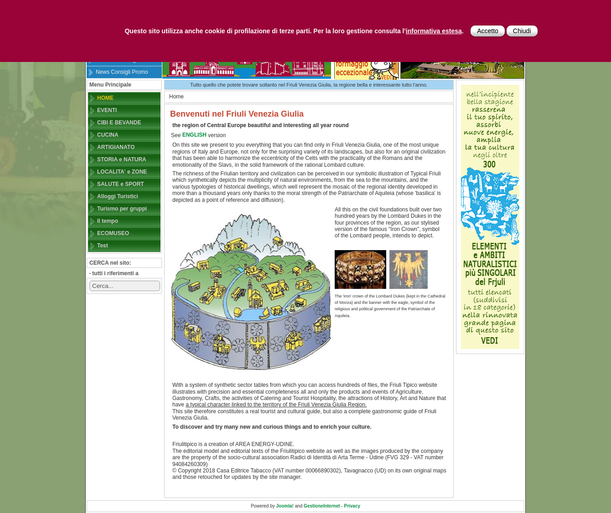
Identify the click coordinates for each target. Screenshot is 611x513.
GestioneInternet (322, 505)
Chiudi (522, 31)
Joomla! (285, 505)
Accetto (487, 31)
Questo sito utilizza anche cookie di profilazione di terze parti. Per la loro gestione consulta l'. (293, 31)
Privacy (352, 505)
